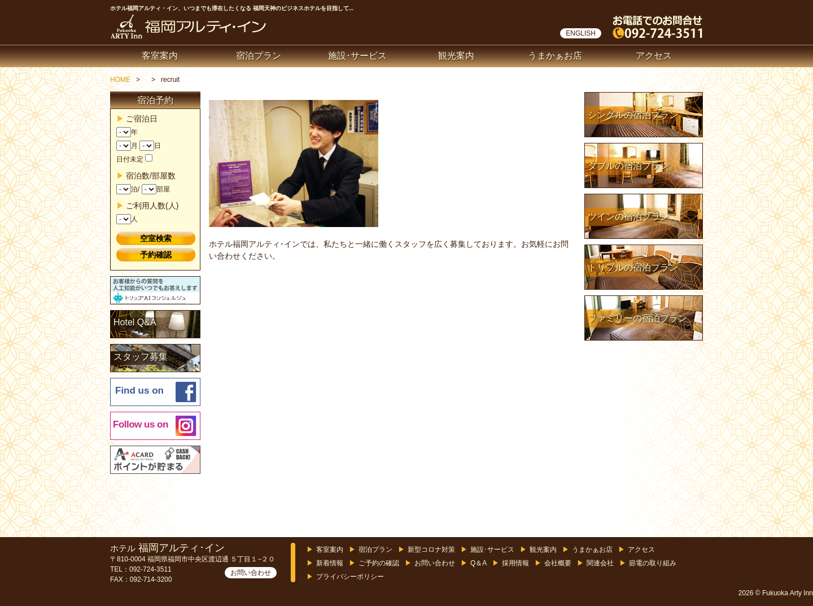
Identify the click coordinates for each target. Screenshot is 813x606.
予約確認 (156, 254)
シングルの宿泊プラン (633, 115)
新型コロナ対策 (431, 549)
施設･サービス (357, 55)
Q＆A (478, 563)
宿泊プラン (258, 55)
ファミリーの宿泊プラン (637, 318)
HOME (120, 80)
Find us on (139, 390)
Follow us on (140, 424)
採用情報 (515, 563)
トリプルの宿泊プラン (633, 267)
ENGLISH (581, 33)
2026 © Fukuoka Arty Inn (775, 593)
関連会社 (600, 563)
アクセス (654, 55)
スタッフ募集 (140, 356)
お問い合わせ (250, 573)
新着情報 (329, 563)
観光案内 (456, 55)
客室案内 (160, 55)
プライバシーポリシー (350, 577)
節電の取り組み (652, 563)
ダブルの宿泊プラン (628, 166)
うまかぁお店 (555, 55)
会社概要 (557, 563)
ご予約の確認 (379, 563)
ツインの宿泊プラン (628, 216)
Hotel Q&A (134, 322)
